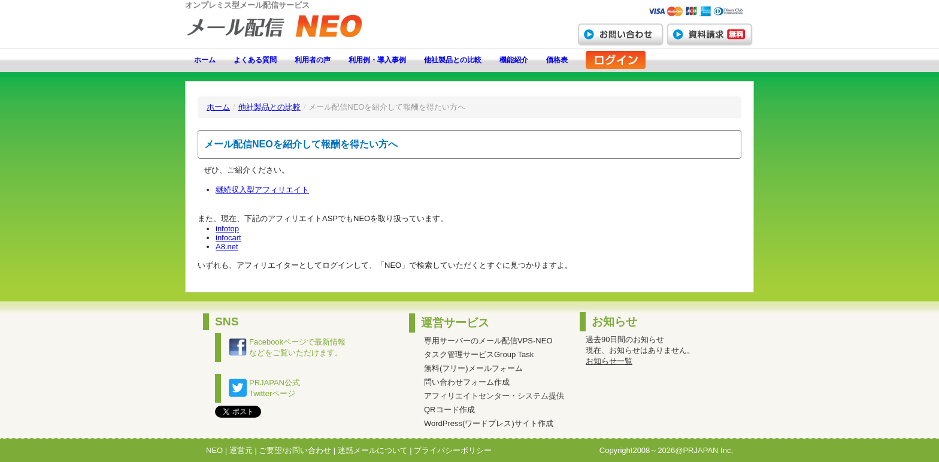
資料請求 (709, 34)
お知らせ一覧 (609, 361)
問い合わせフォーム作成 (467, 382)
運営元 (241, 450)
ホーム (205, 60)
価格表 (557, 60)
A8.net (227, 246)
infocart (228, 237)
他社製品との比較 (452, 60)
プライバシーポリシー (453, 450)
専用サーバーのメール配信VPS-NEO (488, 340)
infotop (227, 228)
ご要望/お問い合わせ (295, 450)
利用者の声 (313, 60)
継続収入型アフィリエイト (262, 189)
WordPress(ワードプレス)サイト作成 (488, 423)
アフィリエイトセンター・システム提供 (494, 395)
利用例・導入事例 (377, 60)
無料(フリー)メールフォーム (473, 368)
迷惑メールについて (373, 450)
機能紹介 (513, 60)
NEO (214, 450)
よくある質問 (255, 60)
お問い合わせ (620, 34)
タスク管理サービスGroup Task (479, 354)
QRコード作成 (449, 409)
